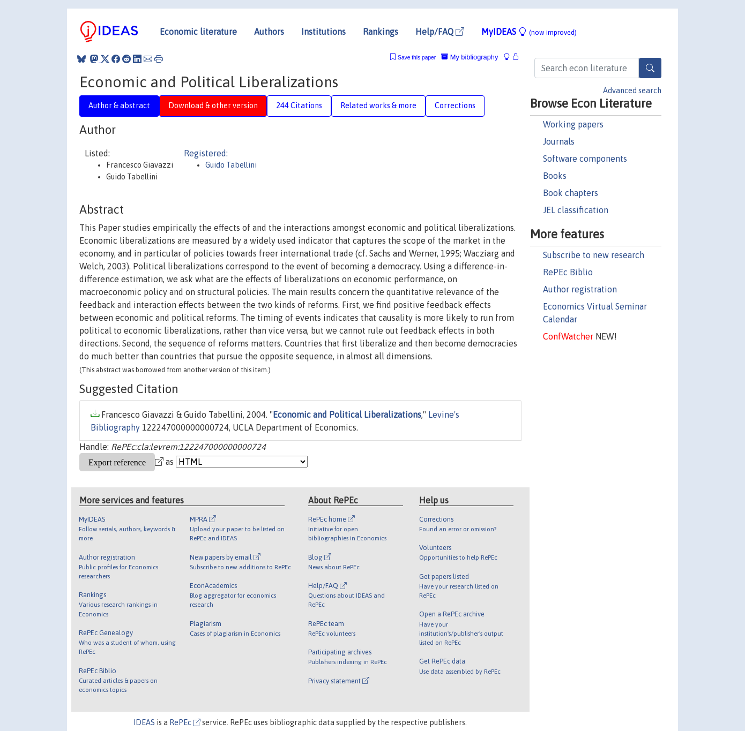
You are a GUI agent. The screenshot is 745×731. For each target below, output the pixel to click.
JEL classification (575, 210)
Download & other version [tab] (213, 105)
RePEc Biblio (568, 272)
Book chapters (570, 193)
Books (555, 175)
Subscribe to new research (593, 255)
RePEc (184, 722)
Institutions (323, 31)
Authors (269, 31)
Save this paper (417, 58)
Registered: (206, 153)
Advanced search (632, 90)
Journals (559, 141)
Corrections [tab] (455, 105)
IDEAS (144, 722)
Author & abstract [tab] (119, 105)
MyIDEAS (529, 31)
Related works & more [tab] (378, 105)
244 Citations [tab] (299, 105)
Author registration (580, 289)
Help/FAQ (439, 31)
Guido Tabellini (231, 165)
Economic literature (198, 31)
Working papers (573, 124)
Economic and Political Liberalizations (347, 414)
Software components (585, 158)
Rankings (380, 31)
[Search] (650, 68)
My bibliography (469, 57)
